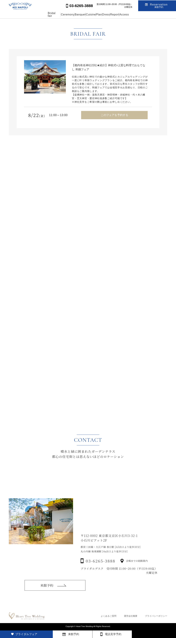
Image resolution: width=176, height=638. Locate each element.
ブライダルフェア (26, 634)
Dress (117, 14)
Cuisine (85, 14)
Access (152, 14)
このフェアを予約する (114, 115)
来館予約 (46, 590)
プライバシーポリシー (156, 616)
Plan (102, 14)
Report (134, 14)
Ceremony (46, 14)
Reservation (159, 5)
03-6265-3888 (100, 568)
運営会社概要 (130, 616)
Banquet (67, 14)
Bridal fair (25, 14)
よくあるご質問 (108, 616)
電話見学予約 (113, 634)
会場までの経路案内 (137, 568)
